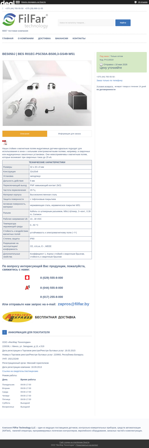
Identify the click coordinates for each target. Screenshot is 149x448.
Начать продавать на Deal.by (33, 2)
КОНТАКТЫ (79, 38)
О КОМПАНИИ (26, 38)
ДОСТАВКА (44, 38)
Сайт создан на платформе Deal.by (75, 442)
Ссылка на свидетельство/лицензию (20, 371)
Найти (123, 23)
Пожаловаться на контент (87, 445)
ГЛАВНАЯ (7, 38)
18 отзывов (142, 2)
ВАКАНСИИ (61, 38)
